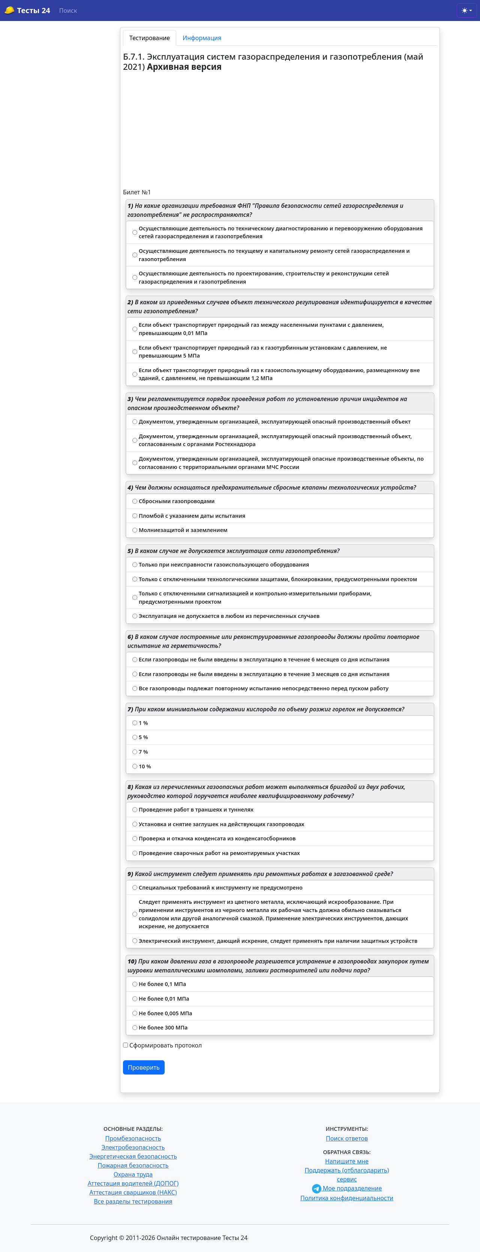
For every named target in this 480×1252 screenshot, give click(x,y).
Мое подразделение (347, 1188)
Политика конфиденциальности (346, 1198)
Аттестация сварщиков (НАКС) (133, 1192)
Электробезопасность (133, 1147)
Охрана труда (133, 1174)
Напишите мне (347, 1161)
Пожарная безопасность (133, 1165)
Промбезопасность (133, 1138)
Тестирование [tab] (149, 38)
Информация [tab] (202, 38)
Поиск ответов (347, 1138)
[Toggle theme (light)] (467, 10)
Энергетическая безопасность (133, 1156)
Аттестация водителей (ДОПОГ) (133, 1183)
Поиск (68, 10)
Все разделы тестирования (133, 1201)
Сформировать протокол (165, 1045)
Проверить (144, 1067)
